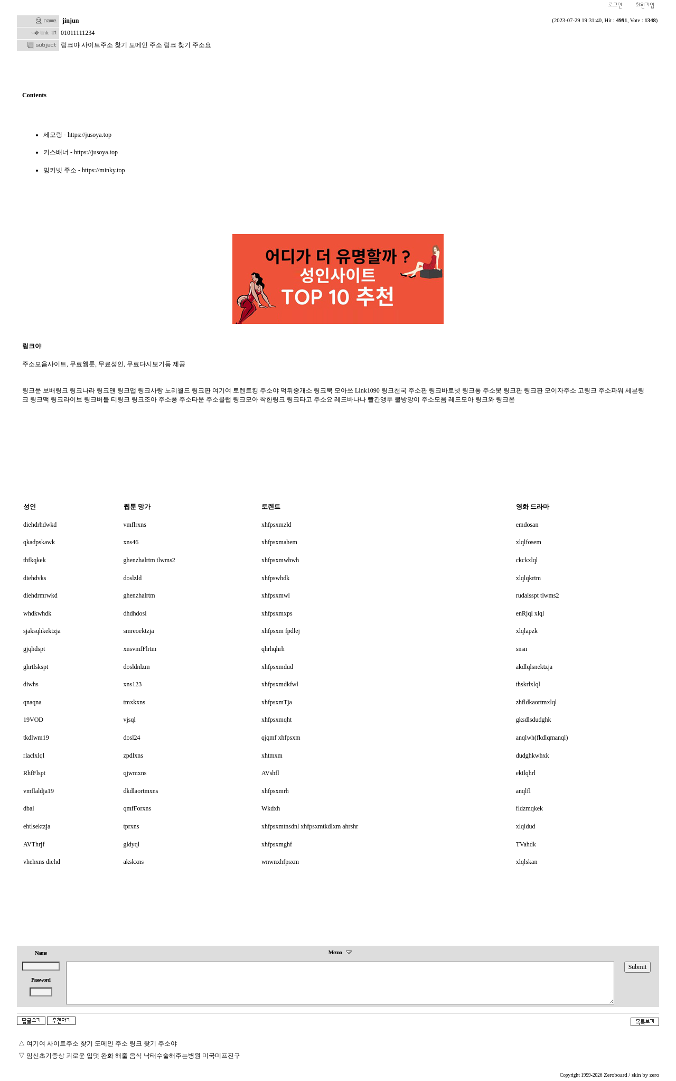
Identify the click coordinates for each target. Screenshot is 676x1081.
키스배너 (56, 152)
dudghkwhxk (532, 755)
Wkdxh (270, 808)
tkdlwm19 (36, 737)
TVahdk (526, 844)
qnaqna (32, 702)
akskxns (134, 861)
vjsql (130, 719)
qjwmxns (135, 773)
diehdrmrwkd (40, 595)
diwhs (31, 684)
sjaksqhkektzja (42, 631)
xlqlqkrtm (528, 578)
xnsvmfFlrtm (140, 649)
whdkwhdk (37, 613)
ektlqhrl (526, 773)
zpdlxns (133, 755)
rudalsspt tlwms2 (537, 595)
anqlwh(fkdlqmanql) (542, 737)
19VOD (33, 719)
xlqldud (526, 826)
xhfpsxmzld (276, 524)
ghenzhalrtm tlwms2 (149, 560)
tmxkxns (134, 702)
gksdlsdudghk (533, 719)
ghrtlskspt (35, 666)
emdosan (527, 524)
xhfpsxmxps (277, 613)
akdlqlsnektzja (534, 666)
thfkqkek (34, 560)
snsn (521, 649)
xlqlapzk (527, 631)
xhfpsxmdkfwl (279, 684)
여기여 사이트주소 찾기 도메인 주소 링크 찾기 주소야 (101, 1043)
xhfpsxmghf (276, 844)
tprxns (131, 826)
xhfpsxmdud (277, 666)
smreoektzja (139, 631)
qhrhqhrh (273, 649)
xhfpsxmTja (276, 702)
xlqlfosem (528, 542)
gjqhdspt (34, 649)
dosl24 (132, 737)
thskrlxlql (528, 684)
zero (654, 1075)
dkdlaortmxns (141, 791)
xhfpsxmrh (275, 791)
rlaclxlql (33, 755)
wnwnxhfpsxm (280, 861)
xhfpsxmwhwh (280, 560)
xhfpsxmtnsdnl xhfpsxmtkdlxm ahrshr (309, 826)
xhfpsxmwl (275, 595)
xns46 (131, 542)
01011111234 (78, 32)
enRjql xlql (530, 613)
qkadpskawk (39, 542)
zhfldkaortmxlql (536, 702)
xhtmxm (272, 755)
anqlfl (523, 791)
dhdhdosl (135, 613)
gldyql (132, 844)
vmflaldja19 (38, 791)
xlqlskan (527, 861)
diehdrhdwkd (40, 524)
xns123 (133, 684)
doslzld (133, 578)
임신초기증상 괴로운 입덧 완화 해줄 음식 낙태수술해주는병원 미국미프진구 (133, 1055)
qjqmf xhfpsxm (281, 737)
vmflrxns (135, 524)
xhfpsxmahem (279, 542)
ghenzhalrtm (139, 595)
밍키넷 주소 (60, 170)
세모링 (52, 134)
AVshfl (270, 773)
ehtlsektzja (36, 826)
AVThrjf (33, 844)
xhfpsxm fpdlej (280, 631)
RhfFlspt (34, 773)
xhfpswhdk (275, 578)
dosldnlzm (137, 666)
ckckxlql (527, 560)
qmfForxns (138, 808)
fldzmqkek (529, 808)
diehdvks (34, 578)
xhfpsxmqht (276, 719)
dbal (28, 808)
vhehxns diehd (41, 861)
